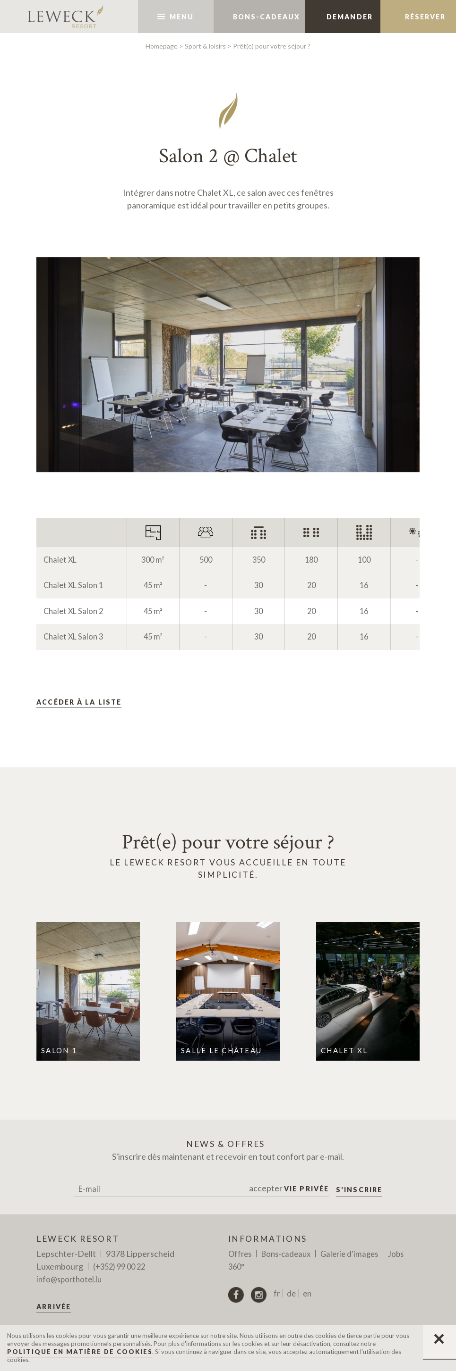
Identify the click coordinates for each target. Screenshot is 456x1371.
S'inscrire (359, 1190)
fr (277, 1293)
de (291, 1293)
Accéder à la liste (78, 702)
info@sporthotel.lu (69, 1279)
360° (236, 1266)
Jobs (396, 1253)
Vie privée (306, 1189)
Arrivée (53, 1307)
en (307, 1293)
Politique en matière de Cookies (79, 1351)
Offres (239, 1253)
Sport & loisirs (205, 46)
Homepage (162, 46)
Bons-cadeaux (285, 1253)
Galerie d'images (349, 1253)
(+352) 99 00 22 (119, 1266)
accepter (289, 1188)
